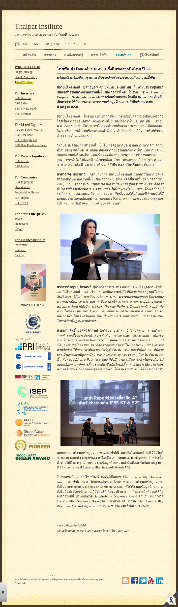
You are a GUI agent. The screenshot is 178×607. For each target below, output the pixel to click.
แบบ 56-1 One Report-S (29, 129)
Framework (21, 224)
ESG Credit (21, 203)
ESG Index (21, 103)
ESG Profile (22, 166)
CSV (56, 44)
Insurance (20, 250)
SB (84, 44)
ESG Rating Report (26, 140)
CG (25, 44)
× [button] (3, 592)
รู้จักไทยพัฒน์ (149, 55)
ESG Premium (23, 114)
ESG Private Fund (25, 108)
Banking (20, 255)
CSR (46, 44)
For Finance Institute (30, 240)
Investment (21, 245)
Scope (18, 218)
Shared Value (22, 187)
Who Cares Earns (27, 67)
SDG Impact (22, 198)
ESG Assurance (24, 135)
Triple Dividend (24, 82)
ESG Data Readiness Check (31, 145)
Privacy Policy (21, 583)
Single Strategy (23, 72)
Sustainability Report (27, 192)
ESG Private (22, 161)
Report (19, 229)
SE (75, 44)
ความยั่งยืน (99, 55)
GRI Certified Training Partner (34, 34)
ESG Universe (23, 98)
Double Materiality (26, 77)
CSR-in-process (24, 182)
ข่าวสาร (50, 55)
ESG (35, 44)
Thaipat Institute (38, 26)
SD (67, 44)
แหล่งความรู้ (73, 55)
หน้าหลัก (29, 55)
